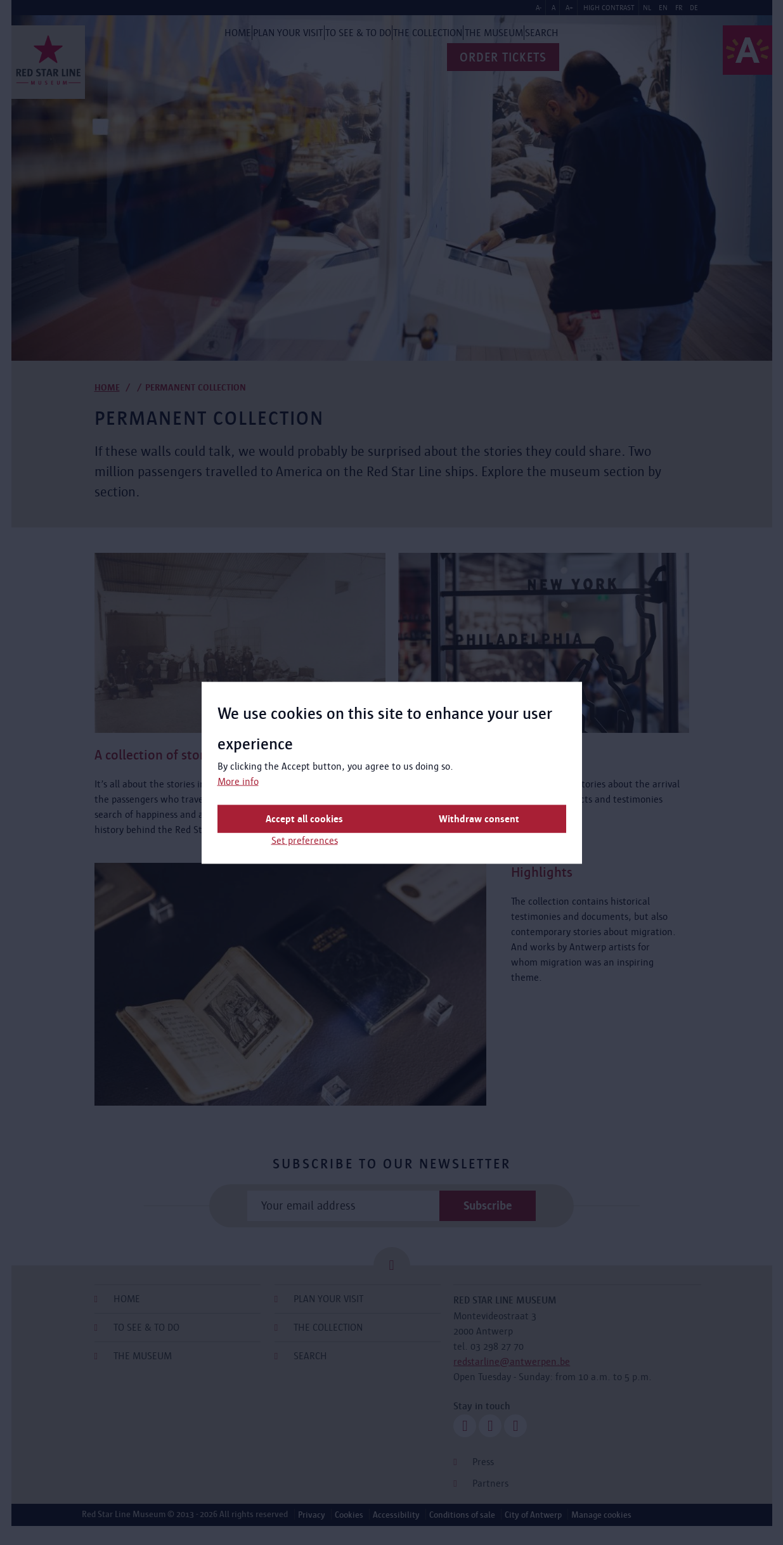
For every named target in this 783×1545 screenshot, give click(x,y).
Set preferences (304, 839)
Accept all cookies (304, 818)
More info (238, 780)
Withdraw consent (479, 818)
